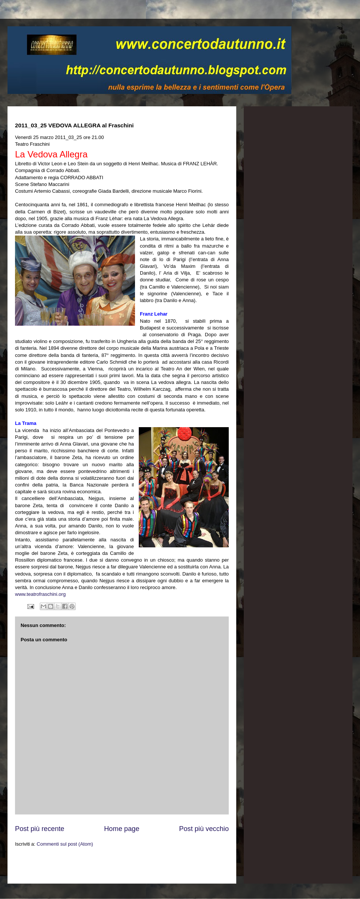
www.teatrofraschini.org (40, 594)
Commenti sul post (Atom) (65, 844)
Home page (121, 829)
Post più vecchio (204, 829)
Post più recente (39, 829)
